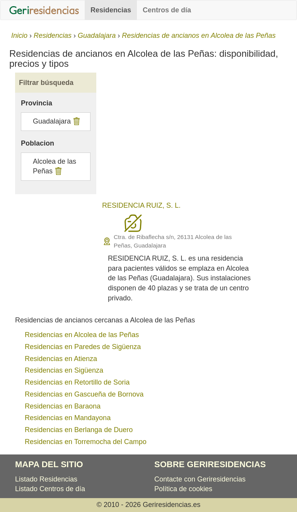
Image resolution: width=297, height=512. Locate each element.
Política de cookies (183, 489)
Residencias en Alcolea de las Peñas (82, 335)
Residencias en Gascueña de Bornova (84, 394)
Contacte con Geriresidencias (200, 479)
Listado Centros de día (50, 489)
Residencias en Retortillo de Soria (77, 382)
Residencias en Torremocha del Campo (86, 442)
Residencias (110, 10)
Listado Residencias (46, 479)
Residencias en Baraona (63, 406)
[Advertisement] (195, 138)
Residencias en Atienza (61, 359)
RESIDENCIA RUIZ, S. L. (141, 205)
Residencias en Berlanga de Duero (79, 430)
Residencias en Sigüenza (64, 370)
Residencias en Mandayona (68, 418)
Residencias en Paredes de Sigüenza (83, 347)
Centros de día (167, 10)
